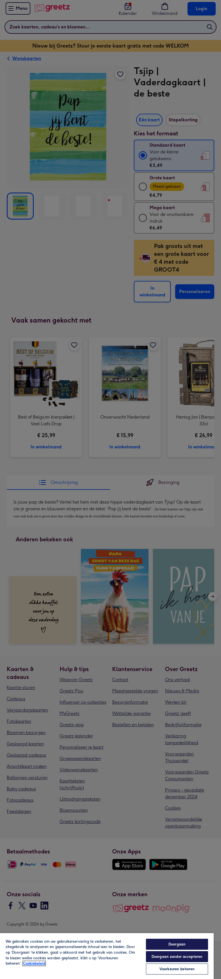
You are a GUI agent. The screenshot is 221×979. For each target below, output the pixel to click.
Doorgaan (177, 944)
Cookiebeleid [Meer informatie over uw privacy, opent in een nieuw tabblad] (34, 963)
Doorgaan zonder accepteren (177, 957)
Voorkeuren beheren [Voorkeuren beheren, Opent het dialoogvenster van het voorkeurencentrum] (177, 969)
